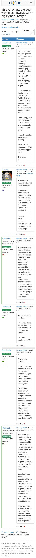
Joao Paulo (6, 43)
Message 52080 (21, 428)
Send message (6, 46)
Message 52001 (21, 238)
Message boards (7, 20)
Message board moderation (10, 27)
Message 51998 (21, 169)
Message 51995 (21, 42)
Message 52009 (21, 350)
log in (8, 34)
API (17, 20)
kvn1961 (5, 170)
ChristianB (6, 239)
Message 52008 (21, 306)
